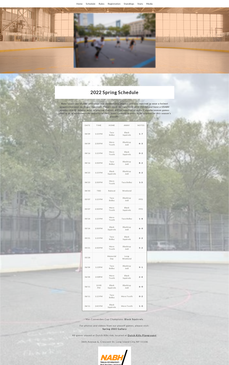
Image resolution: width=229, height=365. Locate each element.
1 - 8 (141, 218)
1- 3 (141, 182)
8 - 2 (141, 163)
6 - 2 (141, 172)
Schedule (90, 3)
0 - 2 (141, 153)
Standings (129, 3)
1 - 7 (141, 134)
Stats (140, 3)
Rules (101, 3)
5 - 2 (141, 248)
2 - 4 (141, 277)
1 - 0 (141, 306)
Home (79, 3)
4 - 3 (141, 143)
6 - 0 (141, 228)
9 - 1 (141, 267)
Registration (114, 3)
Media (149, 3)
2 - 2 (141, 238)
